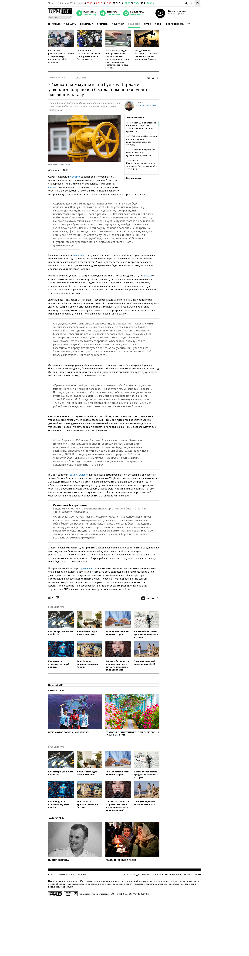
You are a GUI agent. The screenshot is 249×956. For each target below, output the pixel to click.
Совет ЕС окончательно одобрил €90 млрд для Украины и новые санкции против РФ (141, 127)
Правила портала (173, 874)
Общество (134, 24)
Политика (118, 24)
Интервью (54, 24)
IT (188, 24)
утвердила (78, 254)
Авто (158, 24)
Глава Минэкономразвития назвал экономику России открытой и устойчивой (141, 164)
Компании (86, 24)
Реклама (128, 874)
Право (147, 24)
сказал (148, 275)
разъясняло (87, 568)
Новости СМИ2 (55, 685)
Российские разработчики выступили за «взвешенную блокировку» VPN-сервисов (61, 56)
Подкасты (70, 24)
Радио (137, 874)
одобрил (75, 176)
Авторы (187, 874)
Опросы (197, 874)
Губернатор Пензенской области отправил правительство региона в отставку (141, 140)
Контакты (146, 874)
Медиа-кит (158, 874)
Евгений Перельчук (146, 105)
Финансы (102, 24)
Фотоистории (56, 690)
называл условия (78, 474)
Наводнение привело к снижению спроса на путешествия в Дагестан (140, 152)
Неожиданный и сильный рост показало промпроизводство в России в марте (89, 55)
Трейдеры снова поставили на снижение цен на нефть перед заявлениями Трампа (146, 55)
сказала (52, 187)
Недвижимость (174, 24)
